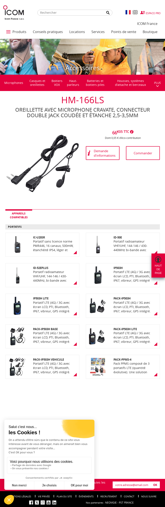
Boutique (150, 31)
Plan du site (64, 496)
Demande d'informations (104, 153)
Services (98, 31)
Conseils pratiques (48, 31)
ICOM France (147, 23)
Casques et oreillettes (37, 83)
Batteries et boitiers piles (95, 83)
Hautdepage (158, 269)
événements (86, 496)
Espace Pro (153, 13)
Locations (77, 31)
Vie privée (44, 496)
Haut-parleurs (73, 83)
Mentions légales (20, 496)
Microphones (13, 83)
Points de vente (123, 31)
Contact (129, 496)
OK (155, 485)
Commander (143, 153)
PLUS (157, 84)
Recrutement (108, 496)
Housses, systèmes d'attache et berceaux (130, 83)
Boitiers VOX (56, 83)
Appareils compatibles (19, 215)
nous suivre (148, 496)
